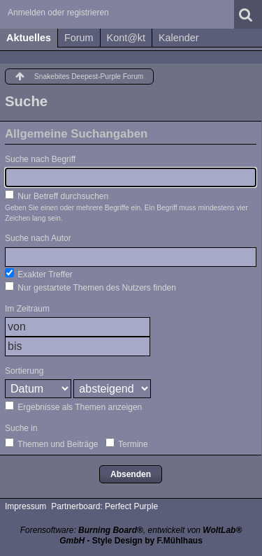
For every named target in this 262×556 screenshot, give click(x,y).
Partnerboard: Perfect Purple (104, 506)
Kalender (179, 37)
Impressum (25, 506)
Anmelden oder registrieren (58, 12)
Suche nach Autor (38, 238)
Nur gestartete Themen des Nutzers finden (90, 287)
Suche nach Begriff (40, 159)
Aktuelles (28, 37)
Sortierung (24, 371)
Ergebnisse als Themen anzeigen (73, 406)
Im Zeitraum (27, 309)
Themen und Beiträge (52, 443)
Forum (79, 37)
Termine (126, 443)
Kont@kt (126, 37)
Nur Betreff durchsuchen (56, 195)
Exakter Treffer (39, 273)
